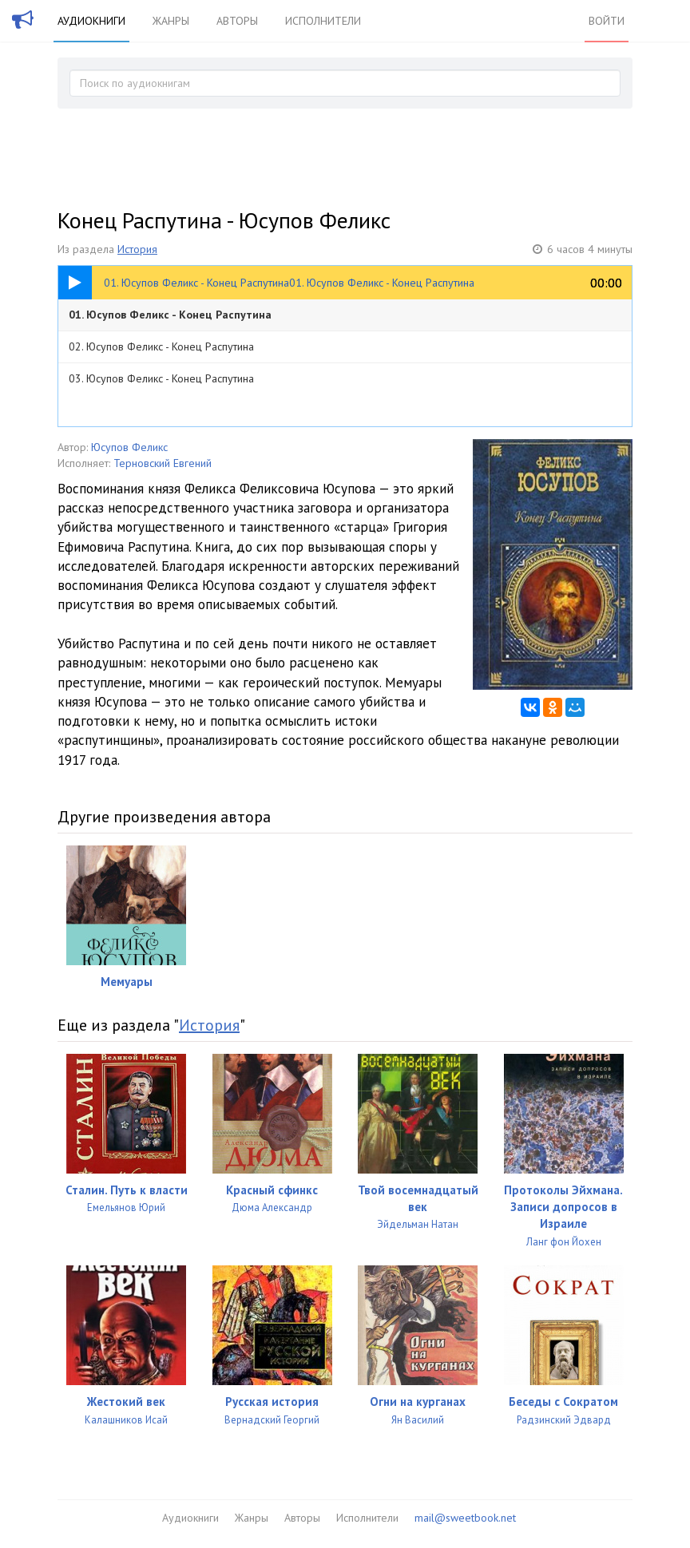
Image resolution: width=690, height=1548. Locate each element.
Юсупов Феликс (129, 447)
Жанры (171, 21)
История (137, 249)
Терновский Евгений (162, 463)
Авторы (237, 21)
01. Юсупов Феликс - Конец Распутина (170, 314)
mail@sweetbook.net (465, 1517)
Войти (607, 21)
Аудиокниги (91, 21)
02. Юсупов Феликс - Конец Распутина (161, 346)
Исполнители (323, 21)
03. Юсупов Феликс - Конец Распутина (161, 378)
